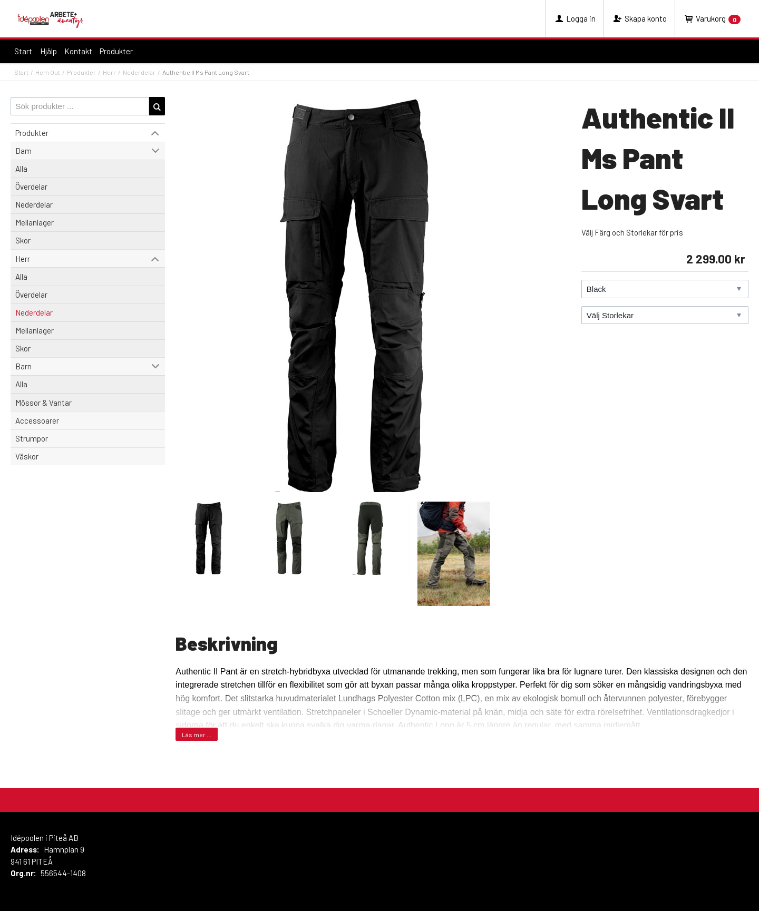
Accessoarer (37, 420)
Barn (23, 366)
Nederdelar (139, 72)
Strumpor (31, 438)
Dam (23, 150)
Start (23, 51)
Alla (21, 168)
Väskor (26, 456)
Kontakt (78, 51)
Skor (23, 240)
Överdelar (31, 186)
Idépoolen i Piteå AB (45, 838)
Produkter (116, 51)
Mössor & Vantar (43, 402)
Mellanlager (34, 222)
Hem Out (47, 72)
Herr (109, 72)
